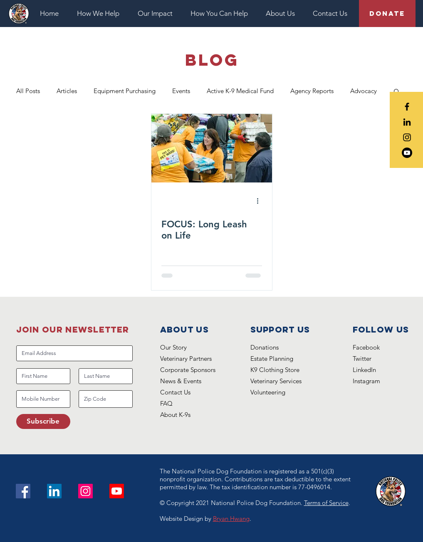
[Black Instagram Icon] (407, 137)
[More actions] (261, 201)
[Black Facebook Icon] (407, 106)
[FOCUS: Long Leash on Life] (211, 148)
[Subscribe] (43, 421)
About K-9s (175, 415)
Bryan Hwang (231, 518)
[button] (101, 13)
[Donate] (387, 13)
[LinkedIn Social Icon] (54, 491)
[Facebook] (23, 491)
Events (181, 91)
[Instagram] (85, 491)
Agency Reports (312, 91)
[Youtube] (407, 153)
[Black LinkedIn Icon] (407, 122)
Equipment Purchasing (125, 91)
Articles (67, 91)
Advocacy (363, 91)
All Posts (28, 91)
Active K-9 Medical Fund (240, 91)
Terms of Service (326, 503)
